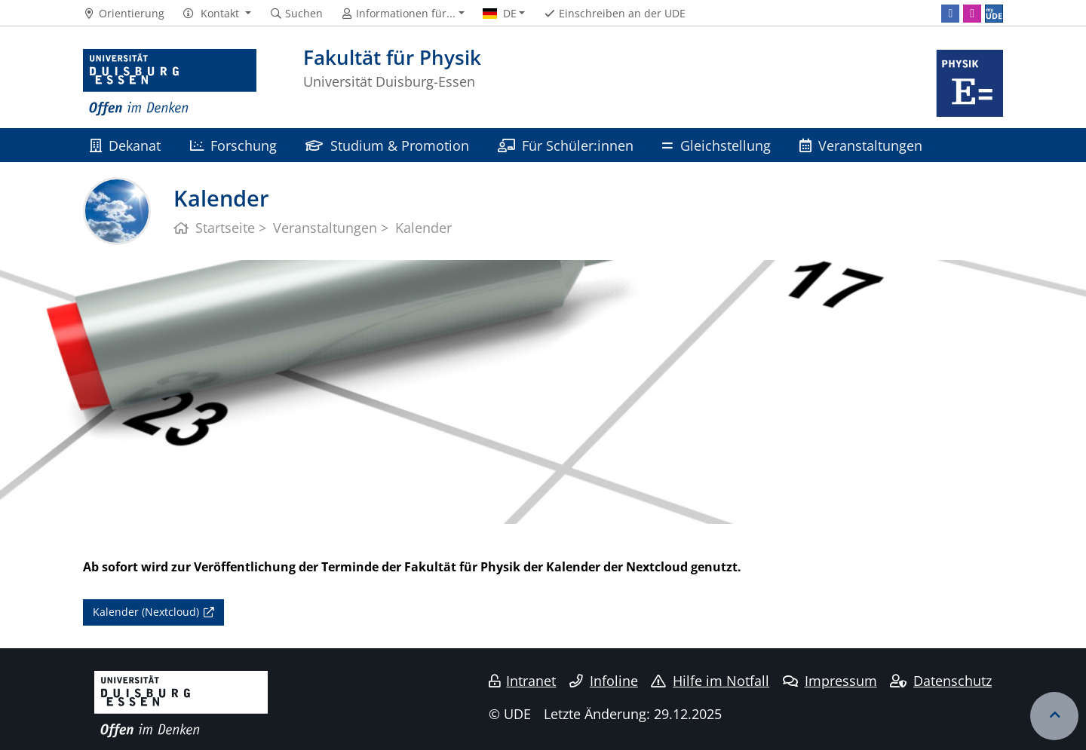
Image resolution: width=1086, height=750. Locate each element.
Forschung (233, 145)
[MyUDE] (994, 14)
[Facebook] (950, 14)
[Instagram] (972, 14)
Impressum (830, 681)
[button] (217, 14)
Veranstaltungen (860, 145)
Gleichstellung (716, 145)
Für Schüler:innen (566, 145)
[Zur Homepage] (169, 83)
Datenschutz (941, 681)
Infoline (603, 681)
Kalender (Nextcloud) (146, 612)
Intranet (523, 681)
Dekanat (125, 145)
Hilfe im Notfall (710, 681)
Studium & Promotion (386, 145)
